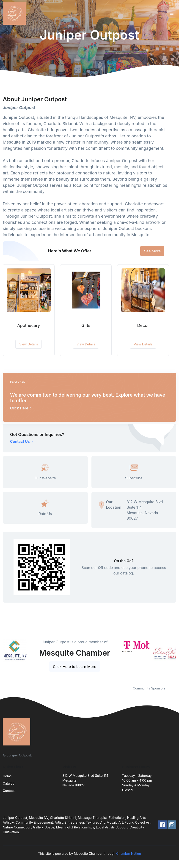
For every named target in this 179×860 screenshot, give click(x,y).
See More (152, 251)
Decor (143, 325)
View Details (28, 344)
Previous (118, 659)
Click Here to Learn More (74, 666)
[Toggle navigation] (172, 13)
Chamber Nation (128, 853)
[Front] (15, 13)
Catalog (8, 783)
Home (7, 776)
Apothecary (28, 325)
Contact (9, 791)
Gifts (85, 325)
